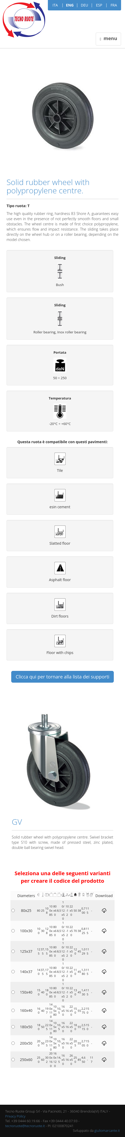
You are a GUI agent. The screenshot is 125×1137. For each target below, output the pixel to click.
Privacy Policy (15, 1116)
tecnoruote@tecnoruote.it (25, 1125)
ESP (99, 5)
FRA (114, 5)
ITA (55, 5)
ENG (69, 5)
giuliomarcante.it (107, 1130)
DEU (84, 5)
